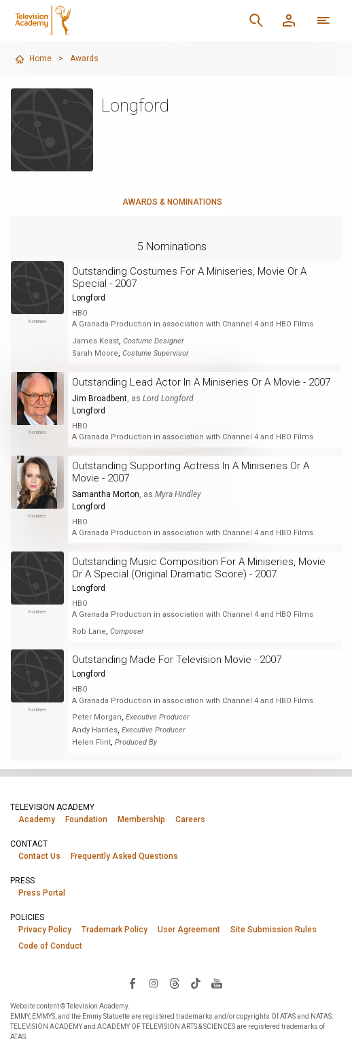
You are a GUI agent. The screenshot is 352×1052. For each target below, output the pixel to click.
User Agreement (189, 929)
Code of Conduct (50, 946)
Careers (190, 819)
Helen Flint (91, 742)
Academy (36, 819)
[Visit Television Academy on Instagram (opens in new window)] (153, 982)
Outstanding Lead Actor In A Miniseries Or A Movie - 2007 (201, 382)
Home (33, 59)
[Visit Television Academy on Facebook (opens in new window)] (132, 982)
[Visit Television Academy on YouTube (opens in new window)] (217, 982)
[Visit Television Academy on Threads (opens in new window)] (174, 982)
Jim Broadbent (99, 398)
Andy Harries (95, 730)
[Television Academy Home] (104, 20)
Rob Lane (89, 631)
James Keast (95, 341)
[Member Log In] (288, 20)
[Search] (256, 20)
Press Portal (41, 893)
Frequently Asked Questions (124, 856)
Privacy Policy (44, 929)
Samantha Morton (105, 494)
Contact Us (39, 856)
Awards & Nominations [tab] (172, 202)
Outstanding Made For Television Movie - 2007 (176, 660)
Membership (141, 819)
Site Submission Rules (273, 929)
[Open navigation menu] (323, 20)
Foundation (86, 819)
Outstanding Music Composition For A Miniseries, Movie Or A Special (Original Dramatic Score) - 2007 (198, 568)
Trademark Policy (114, 929)
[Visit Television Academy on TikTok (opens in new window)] (196, 982)
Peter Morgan (97, 717)
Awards (84, 58)
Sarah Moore (95, 353)
